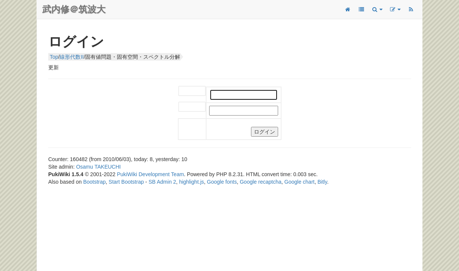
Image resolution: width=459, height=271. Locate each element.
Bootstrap (94, 182)
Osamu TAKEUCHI (98, 167)
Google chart (300, 182)
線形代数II (72, 57)
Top (54, 57)
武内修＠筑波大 (74, 9)
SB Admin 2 (162, 182)
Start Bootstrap (126, 182)
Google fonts (222, 182)
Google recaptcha (261, 182)
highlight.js (191, 182)
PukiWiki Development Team (150, 174)
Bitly (322, 182)
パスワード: (186, 107)
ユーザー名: (186, 91)
